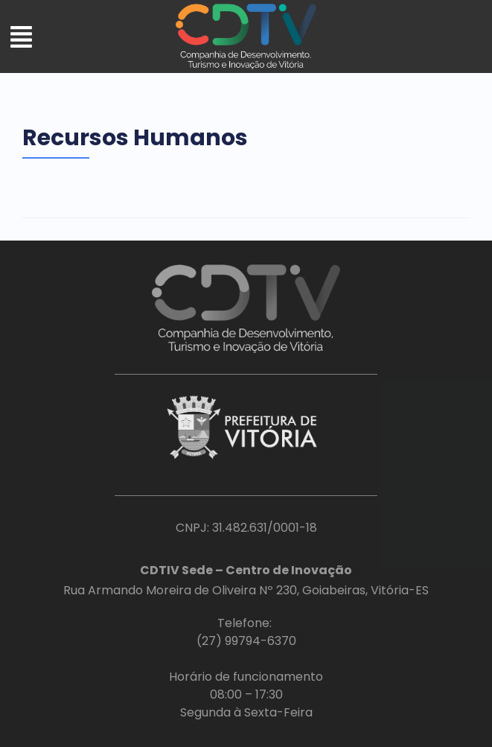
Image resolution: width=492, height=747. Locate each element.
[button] (21, 38)
